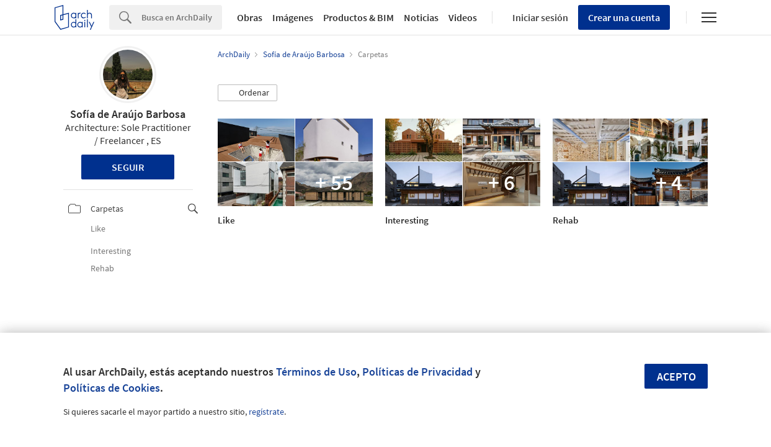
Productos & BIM (358, 17)
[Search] (181, 17)
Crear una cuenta (624, 17)
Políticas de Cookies (111, 388)
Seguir (128, 167)
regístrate (266, 411)
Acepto (676, 376)
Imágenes (292, 17)
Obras (249, 17)
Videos (462, 17)
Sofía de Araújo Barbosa (127, 114)
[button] (247, 93)
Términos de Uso (316, 371)
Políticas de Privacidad (417, 371)
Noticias (421, 17)
